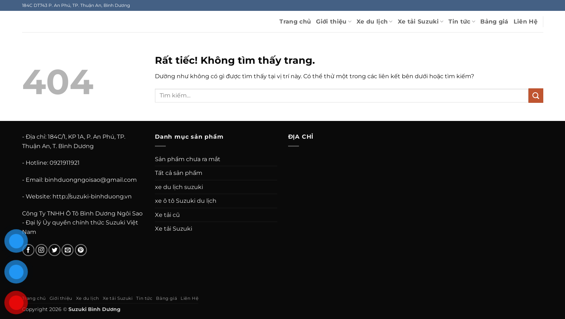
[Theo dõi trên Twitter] (54, 250)
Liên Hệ (525, 21)
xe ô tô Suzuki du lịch (185, 200)
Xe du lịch (375, 21)
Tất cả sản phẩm (178, 172)
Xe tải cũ (167, 214)
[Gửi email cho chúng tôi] (67, 250)
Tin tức (461, 21)
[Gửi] (535, 95)
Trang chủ (295, 21)
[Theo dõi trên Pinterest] (81, 250)
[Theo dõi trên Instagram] (41, 250)
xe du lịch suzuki (179, 187)
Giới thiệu (333, 21)
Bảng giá (494, 21)
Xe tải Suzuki (421, 21)
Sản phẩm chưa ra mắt (187, 159)
